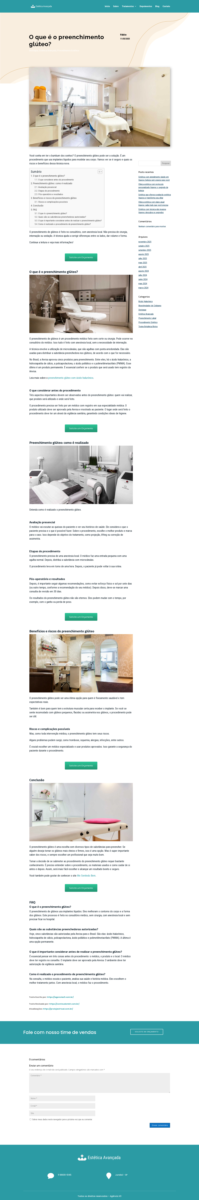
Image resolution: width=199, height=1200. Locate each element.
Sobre (116, 6)
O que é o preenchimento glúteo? (49, 175)
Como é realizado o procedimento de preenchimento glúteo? (64, 224)
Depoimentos (146, 6)
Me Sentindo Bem (86, 875)
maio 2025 (142, 262)
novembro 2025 (144, 242)
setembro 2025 (144, 250)
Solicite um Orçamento (81, 257)
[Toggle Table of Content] (99, 171)
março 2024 (143, 288)
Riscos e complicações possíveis (53, 202)
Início (107, 6)
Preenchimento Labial (147, 318)
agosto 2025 (143, 254)
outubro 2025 (143, 246)
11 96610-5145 (64, 1174)
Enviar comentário (160, 1125)
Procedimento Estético (68, 50)
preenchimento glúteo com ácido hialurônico (70, 377)
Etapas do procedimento (49, 190)
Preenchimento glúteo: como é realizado (52, 183)
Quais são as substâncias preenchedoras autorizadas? (62, 217)
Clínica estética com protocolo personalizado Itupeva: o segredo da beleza (153, 187)
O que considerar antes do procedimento (56, 179)
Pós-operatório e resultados (50, 194)
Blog (157, 6)
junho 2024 (142, 279)
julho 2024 (142, 275)
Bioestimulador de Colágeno (149, 305)
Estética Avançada (47, 50)
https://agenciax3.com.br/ (60, 997)
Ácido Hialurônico (145, 301)
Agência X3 (115, 1196)
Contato (166, 6)
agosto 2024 (143, 271)
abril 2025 (142, 267)
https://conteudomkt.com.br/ (64, 1004)
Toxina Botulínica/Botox (148, 326)
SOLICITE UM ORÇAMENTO (147, 1032)
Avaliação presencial (47, 187)
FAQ (35, 209)
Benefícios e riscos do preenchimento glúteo (55, 197)
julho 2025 (142, 258)
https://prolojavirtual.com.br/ (58, 1009)
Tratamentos (128, 6)
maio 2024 (142, 283)
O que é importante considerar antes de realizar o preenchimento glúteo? (70, 220)
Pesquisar (166, 163)
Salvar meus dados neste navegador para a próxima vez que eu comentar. (62, 1119)
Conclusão (38, 205)
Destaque (33, 50)
